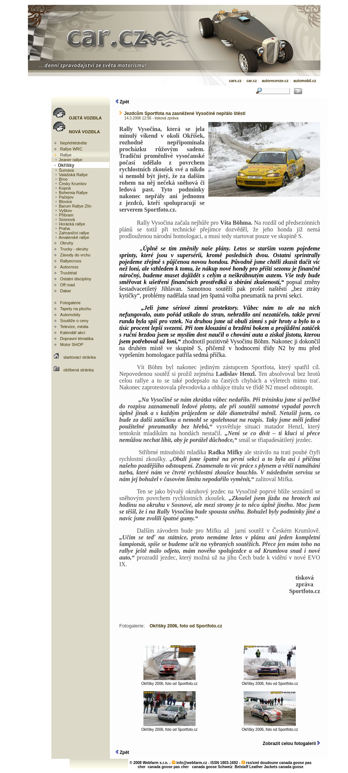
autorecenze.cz (275, 81)
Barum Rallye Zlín (72, 206)
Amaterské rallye (71, 237)
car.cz (251, 81)
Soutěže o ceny (74, 320)
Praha (62, 228)
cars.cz (235, 81)
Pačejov (63, 197)
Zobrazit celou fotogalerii (291, 743)
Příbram (63, 215)
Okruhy (66, 243)
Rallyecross (70, 261)
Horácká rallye (69, 224)
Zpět (122, 102)
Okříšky (63, 165)
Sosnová (64, 219)
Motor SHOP (71, 344)
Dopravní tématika (76, 338)
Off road (67, 285)
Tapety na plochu (75, 308)
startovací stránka (79, 357)
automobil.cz (304, 81)
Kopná (62, 188)
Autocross (69, 267)
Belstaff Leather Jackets (256, 767)
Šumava (64, 170)
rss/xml (252, 763)
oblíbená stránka (78, 370)
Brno (60, 179)
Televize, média (74, 326)
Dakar (65, 291)
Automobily (70, 314)
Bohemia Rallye (71, 192)
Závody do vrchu (75, 255)
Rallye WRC (71, 149)
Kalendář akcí (72, 332)
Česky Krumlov (70, 183)
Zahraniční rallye (71, 233)
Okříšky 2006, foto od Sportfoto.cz (169, 682)
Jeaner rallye (68, 160)
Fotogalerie (70, 302)
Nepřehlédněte (73, 143)
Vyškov (63, 210)
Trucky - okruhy (74, 249)
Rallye (66, 155)
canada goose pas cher (168, 767)
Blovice (63, 201)
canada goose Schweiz (212, 767)
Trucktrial (68, 273)
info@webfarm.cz (191, 763)
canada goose (291, 767)
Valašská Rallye (71, 174)
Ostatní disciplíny (75, 279)
